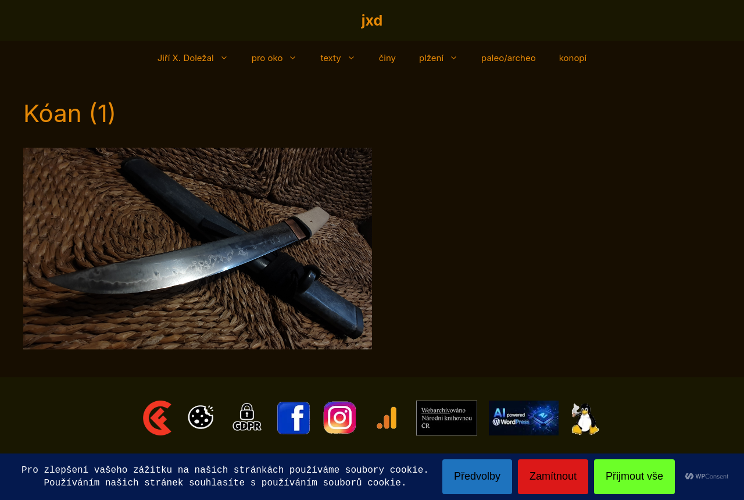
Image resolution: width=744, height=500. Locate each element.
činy (387, 57)
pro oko (280, 58)
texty (343, 58)
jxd (372, 20)
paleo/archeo (508, 57)
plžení (444, 58)
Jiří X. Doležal (199, 58)
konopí (573, 57)
